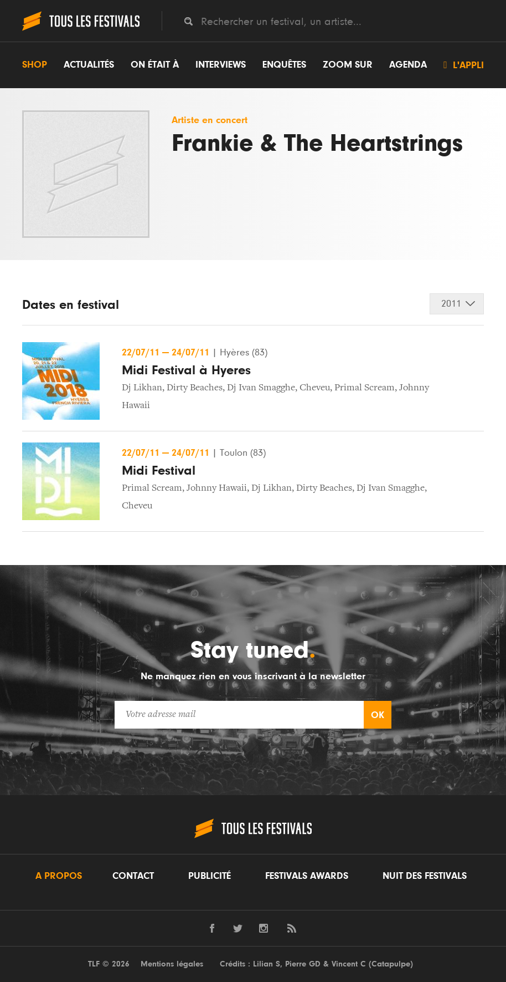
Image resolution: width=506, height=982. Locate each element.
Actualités (89, 65)
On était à (155, 65)
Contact (133, 876)
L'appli (463, 64)
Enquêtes (284, 65)
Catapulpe (390, 964)
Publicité (209, 876)
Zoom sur (348, 65)
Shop (34, 65)
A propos (58, 876)
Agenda (408, 65)
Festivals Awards (306, 876)
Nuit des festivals (425, 876)
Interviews (220, 65)
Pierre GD (303, 964)
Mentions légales (172, 964)
